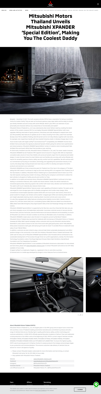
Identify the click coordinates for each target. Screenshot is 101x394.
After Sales (46, 385)
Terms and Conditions (40, 390)
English (4, 10)
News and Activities (15, 10)
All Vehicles (13, 385)
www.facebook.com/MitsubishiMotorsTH (46, 361)
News (26, 10)
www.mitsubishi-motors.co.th (35, 245)
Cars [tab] (11, 382)
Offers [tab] (29, 382)
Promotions (30, 385)
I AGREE (80, 389)
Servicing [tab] (47, 382)
